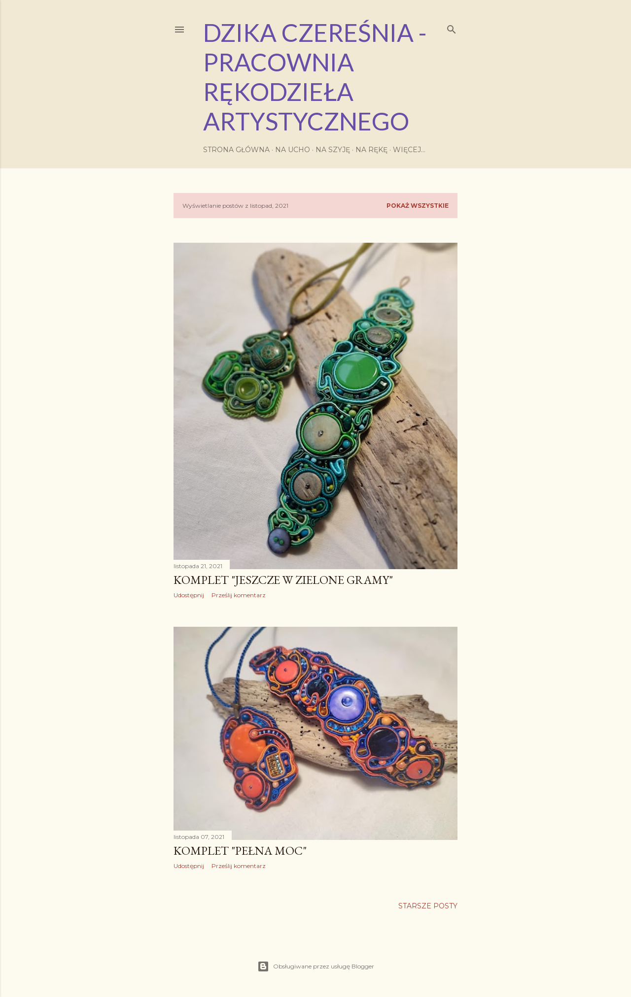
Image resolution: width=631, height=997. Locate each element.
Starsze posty (427, 905)
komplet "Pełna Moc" (240, 850)
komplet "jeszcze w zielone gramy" (283, 579)
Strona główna (236, 149)
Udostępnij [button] (189, 595)
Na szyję (333, 149)
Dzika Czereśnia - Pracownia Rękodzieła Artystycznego (315, 77)
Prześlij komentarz (238, 595)
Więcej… (409, 149)
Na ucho (292, 149)
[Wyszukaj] (451, 27)
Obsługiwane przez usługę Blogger (315, 966)
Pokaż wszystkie (417, 205)
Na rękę (371, 149)
